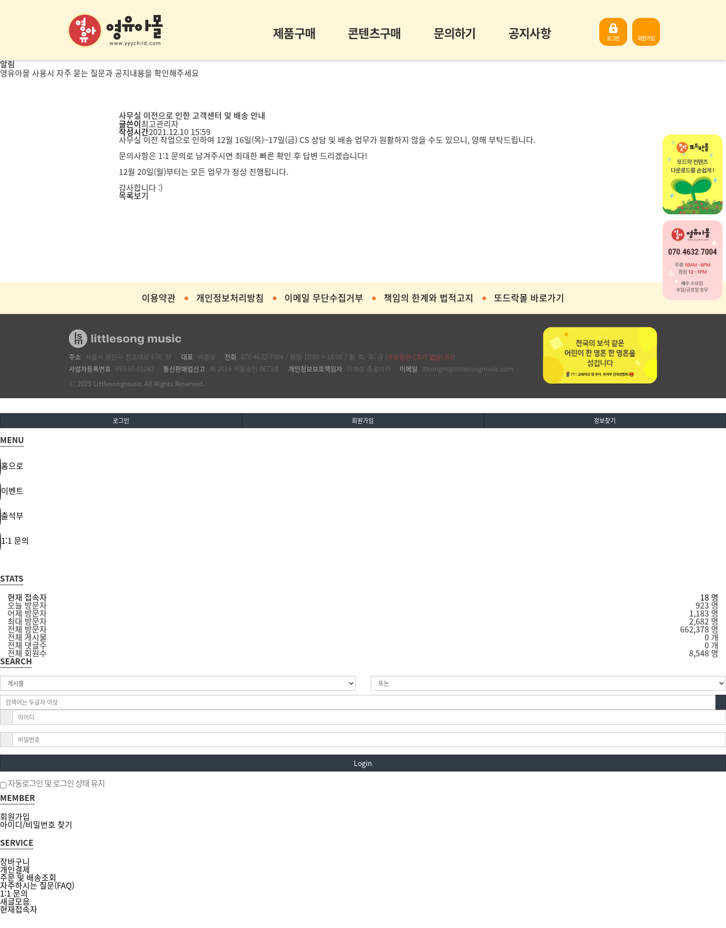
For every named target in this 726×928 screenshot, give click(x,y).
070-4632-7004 (262, 356)
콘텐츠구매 (374, 33)
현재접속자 (18, 909)
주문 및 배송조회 (28, 877)
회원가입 (646, 38)
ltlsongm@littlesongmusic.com (467, 368)
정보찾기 (605, 420)
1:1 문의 (14, 893)
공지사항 (529, 33)
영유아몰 (115, 30)
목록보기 (134, 195)
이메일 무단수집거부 (323, 298)
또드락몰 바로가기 (529, 298)
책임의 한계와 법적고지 (429, 298)
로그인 (613, 38)
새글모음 (15, 901)
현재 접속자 (27, 597)
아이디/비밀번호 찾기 (36, 824)
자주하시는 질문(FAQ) (37, 885)
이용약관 (159, 298)
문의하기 (455, 33)
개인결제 (15, 869)
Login (363, 763)
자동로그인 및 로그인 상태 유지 (52, 783)
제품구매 (294, 33)
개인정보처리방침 (230, 298)
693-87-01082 (134, 368)
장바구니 (15, 861)
